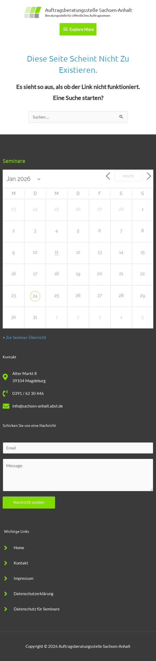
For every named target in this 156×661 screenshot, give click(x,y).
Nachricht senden (28, 502)
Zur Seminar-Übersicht (26, 337)
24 (35, 295)
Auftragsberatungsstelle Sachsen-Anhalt (88, 10)
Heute (128, 176)
